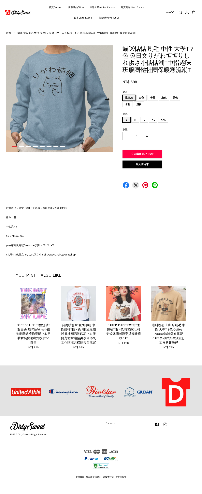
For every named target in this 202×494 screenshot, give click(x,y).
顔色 (125, 114)
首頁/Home (55, 7)
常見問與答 (121, 477)
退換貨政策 (108, 477)
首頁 (8, 33)
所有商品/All (76, 7)
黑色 (175, 97)
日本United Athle (83, 17)
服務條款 (80, 477)
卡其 (152, 97)
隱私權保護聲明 (93, 477)
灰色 (163, 97)
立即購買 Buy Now (142, 153)
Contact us (111, 423)
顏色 (125, 92)
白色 (141, 97)
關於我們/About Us (109, 17)
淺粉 (138, 104)
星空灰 (129, 97)
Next (107, 99)
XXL (163, 119)
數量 (125, 129)
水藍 (127, 104)
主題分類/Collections (102, 7)
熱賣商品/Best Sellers (133, 7)
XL (153, 119)
